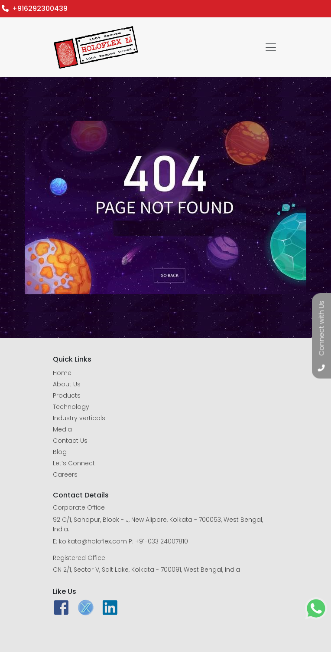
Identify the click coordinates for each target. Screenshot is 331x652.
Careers (65, 474)
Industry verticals (79, 418)
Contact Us (70, 440)
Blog (60, 452)
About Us (67, 384)
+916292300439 (35, 8)
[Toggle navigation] (270, 47)
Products (67, 395)
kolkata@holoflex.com (93, 541)
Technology (71, 406)
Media (62, 429)
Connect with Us (322, 328)
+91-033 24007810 (161, 541)
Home (62, 373)
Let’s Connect (74, 463)
